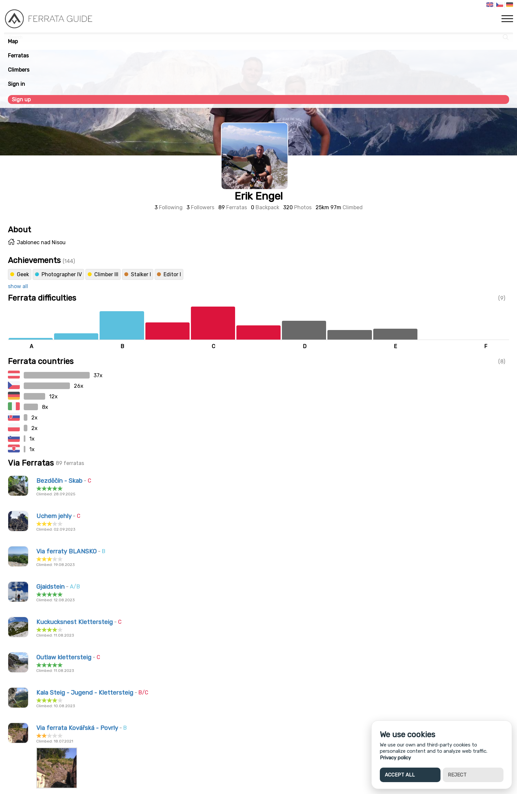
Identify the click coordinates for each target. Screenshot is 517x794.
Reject (457, 775)
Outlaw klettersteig (63, 657)
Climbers (18, 70)
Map (13, 41)
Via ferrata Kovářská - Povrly (77, 728)
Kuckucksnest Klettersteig (74, 622)
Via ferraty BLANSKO (66, 551)
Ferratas (18, 55)
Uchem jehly (54, 516)
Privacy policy (395, 758)
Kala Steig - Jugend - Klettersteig (84, 692)
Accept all (400, 775)
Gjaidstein (50, 586)
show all (18, 286)
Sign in (16, 84)
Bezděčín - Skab (59, 480)
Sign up (21, 99)
